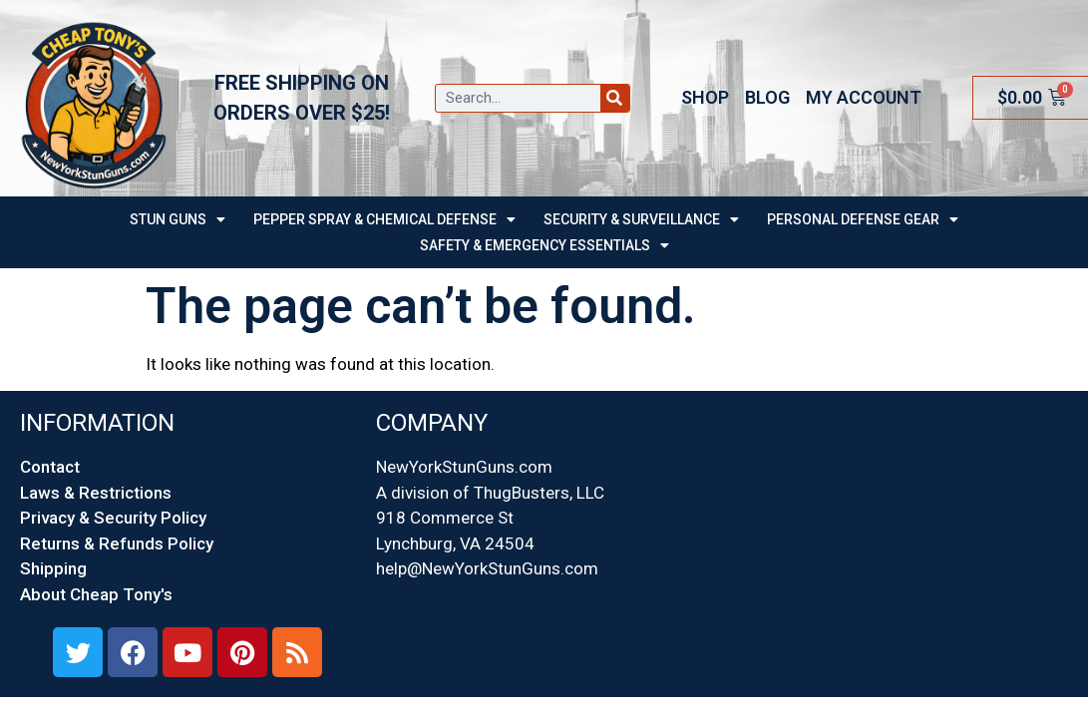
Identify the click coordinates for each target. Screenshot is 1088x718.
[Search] (614, 98)
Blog (767, 97)
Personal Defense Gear (862, 219)
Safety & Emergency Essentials (544, 245)
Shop (705, 97)
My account (863, 97)
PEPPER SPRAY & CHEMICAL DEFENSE (384, 219)
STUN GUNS (177, 219)
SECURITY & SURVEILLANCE (641, 219)
